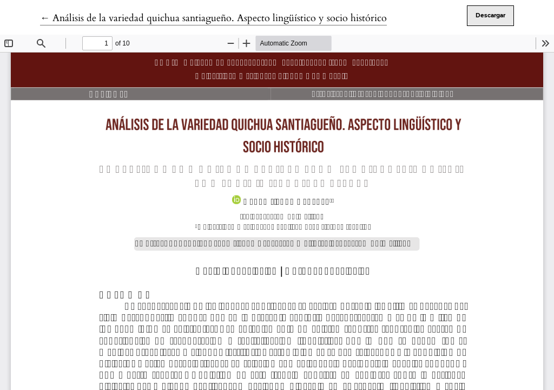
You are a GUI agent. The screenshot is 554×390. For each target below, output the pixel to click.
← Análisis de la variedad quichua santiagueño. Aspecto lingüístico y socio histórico (213, 18)
